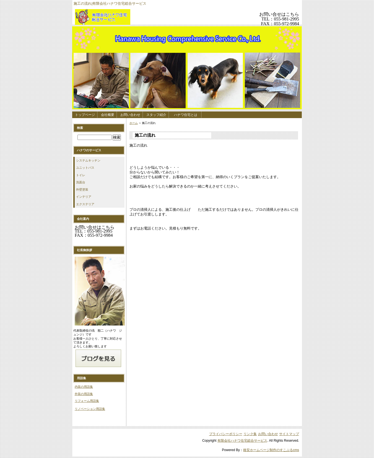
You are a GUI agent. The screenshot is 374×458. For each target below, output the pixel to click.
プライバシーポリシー (225, 434)
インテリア (83, 196)
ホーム (133, 122)
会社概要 (107, 115)
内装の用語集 (84, 386)
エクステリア (85, 204)
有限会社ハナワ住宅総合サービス (147, 17)
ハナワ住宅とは (187, 115)
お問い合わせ (130, 115)
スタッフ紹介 (156, 115)
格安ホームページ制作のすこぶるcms (271, 450)
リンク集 (250, 434)
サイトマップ (289, 434)
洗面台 (80, 182)
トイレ (80, 175)
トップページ (85, 115)
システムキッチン (88, 160)
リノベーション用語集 (90, 408)
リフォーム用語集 (87, 400)
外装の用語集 (84, 393)
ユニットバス (85, 167)
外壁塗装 (82, 189)
